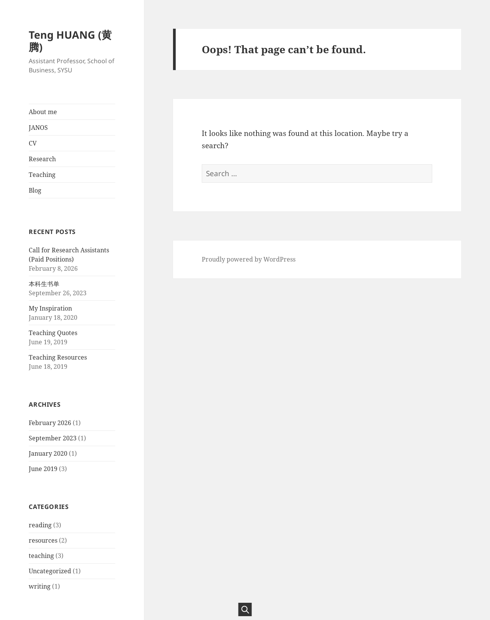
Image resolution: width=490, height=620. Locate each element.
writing (40, 586)
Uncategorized (50, 571)
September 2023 (53, 438)
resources (43, 540)
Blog (35, 190)
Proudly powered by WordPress (249, 259)
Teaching (42, 174)
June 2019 (43, 469)
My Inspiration (50, 308)
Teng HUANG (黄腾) (70, 41)
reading (40, 525)
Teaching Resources (58, 357)
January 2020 (48, 453)
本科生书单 (44, 284)
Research (42, 159)
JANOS (38, 127)
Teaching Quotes (53, 333)
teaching (41, 555)
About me (43, 112)
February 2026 (50, 423)
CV (33, 143)
